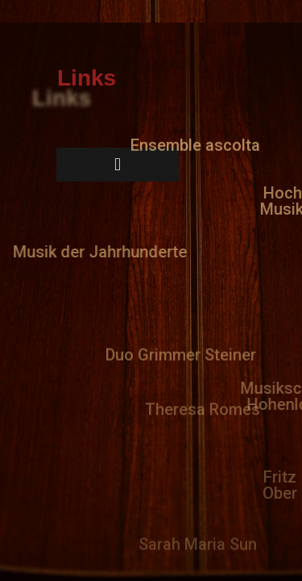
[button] (195, 140)
